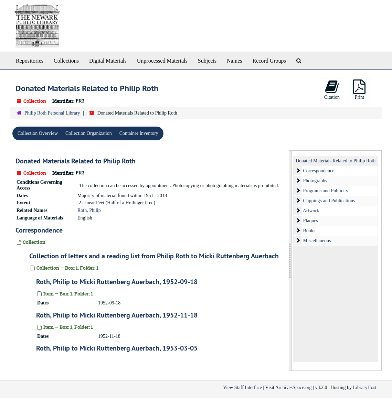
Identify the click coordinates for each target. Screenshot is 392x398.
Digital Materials (108, 61)
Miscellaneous (317, 240)
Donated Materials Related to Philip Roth (75, 161)
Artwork (311, 210)
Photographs (315, 180)
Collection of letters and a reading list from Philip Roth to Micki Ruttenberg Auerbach (154, 255)
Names (234, 61)
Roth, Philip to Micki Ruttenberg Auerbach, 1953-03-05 (117, 348)
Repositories (29, 61)
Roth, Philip (89, 210)
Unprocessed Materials (162, 61)
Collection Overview (38, 133)
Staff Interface (248, 387)
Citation (332, 89)
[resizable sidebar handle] (290, 260)
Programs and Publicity (325, 190)
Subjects (207, 61)
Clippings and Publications (329, 200)
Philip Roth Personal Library (52, 113)
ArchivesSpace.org (293, 387)
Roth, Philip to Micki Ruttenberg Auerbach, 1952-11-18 (117, 315)
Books (309, 230)
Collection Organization (88, 133)
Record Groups (269, 61)
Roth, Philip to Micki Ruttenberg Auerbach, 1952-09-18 (117, 281)
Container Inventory (138, 133)
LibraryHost (365, 387)
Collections (66, 61)
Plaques (310, 220)
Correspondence (39, 230)
